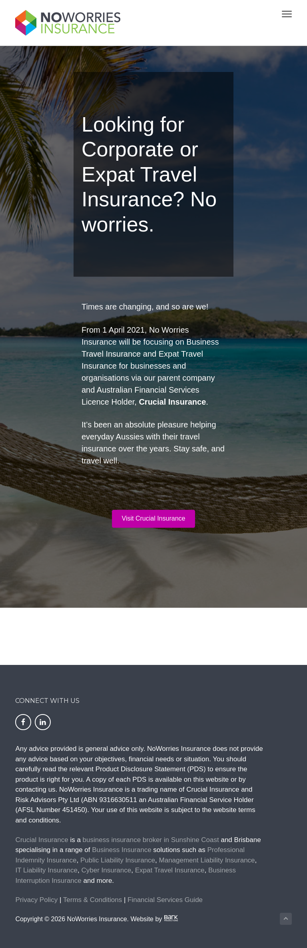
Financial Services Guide (165, 900)
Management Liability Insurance (207, 860)
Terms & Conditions (92, 900)
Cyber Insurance (106, 870)
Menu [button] (283, 14)
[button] (153, 519)
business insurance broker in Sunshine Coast (151, 840)
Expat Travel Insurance (170, 870)
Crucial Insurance (41, 840)
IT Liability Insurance (46, 870)
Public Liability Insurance (117, 860)
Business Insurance (121, 850)
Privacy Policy (36, 900)
